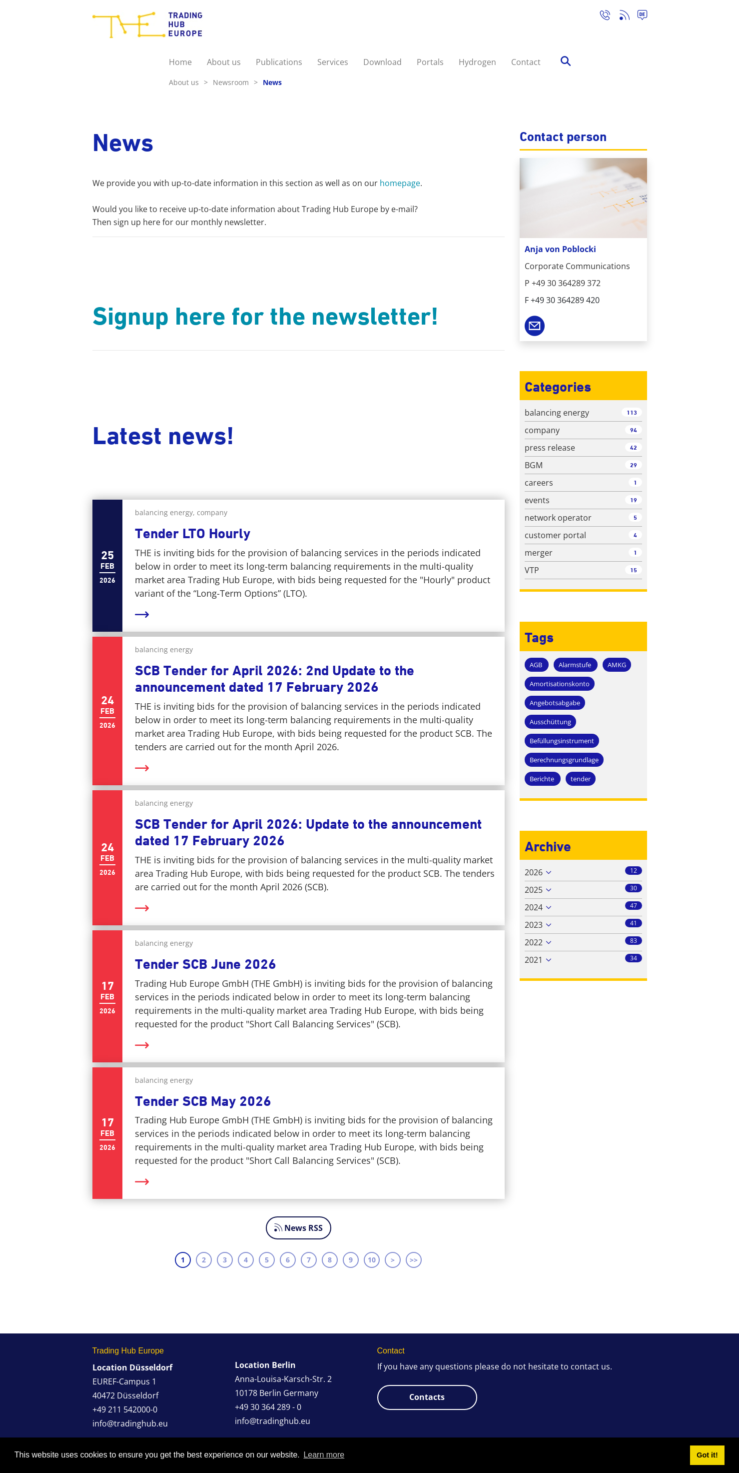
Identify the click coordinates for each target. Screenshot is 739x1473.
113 (632, 412)
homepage (400, 183)
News (272, 82)
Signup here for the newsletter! (265, 316)
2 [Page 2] (204, 1259)
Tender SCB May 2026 (203, 1101)
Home (180, 62)
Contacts (427, 1396)
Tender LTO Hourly (192, 533)
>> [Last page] (414, 1259)
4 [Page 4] (246, 1259)
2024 (534, 907)
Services (332, 62)
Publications (279, 62)
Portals (430, 62)
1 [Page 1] (183, 1259)
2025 (534, 889)
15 (633, 570)
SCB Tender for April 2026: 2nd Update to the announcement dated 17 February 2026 (274, 679)
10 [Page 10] (372, 1259)
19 (633, 500)
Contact (526, 62)
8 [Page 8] (330, 1259)
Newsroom (235, 82)
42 (633, 447)
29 (633, 465)
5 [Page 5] (267, 1259)
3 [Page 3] (225, 1259)
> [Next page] (393, 1259)
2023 (534, 924)
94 (633, 430)
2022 (534, 942)
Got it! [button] (707, 1455)
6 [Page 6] (288, 1259)
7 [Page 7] (309, 1259)
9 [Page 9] (351, 1259)
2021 (534, 959)
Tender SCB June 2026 (205, 964)
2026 (534, 872)
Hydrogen (477, 62)
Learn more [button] (323, 1454)
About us (224, 62)
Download (382, 62)
